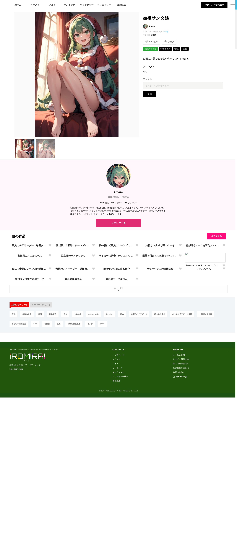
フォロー (116, 202)
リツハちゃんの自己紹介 (160, 387)
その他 (165, 32)
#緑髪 (185, 49)
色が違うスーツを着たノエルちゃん (203, 286)
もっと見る (118, 447)
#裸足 (176, 49)
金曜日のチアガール (143, 473)
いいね (151, 42)
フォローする (118, 222)
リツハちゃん (203, 387)
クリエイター (104, 4)
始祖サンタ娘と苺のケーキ (160, 286)
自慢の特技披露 (76, 483)
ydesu (105, 483)
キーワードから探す (41, 463)
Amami (152, 26)
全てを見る (216, 236)
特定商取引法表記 (181, 518)
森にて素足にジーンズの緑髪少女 (29, 387)
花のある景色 (164, 473)
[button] (24, 148)
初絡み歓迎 (27, 473)
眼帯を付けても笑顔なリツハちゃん (160, 336)
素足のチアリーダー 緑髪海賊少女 (73, 387)
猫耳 (41, 473)
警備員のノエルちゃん (30, 336)
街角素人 (54, 473)
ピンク (92, 483)
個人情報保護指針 (181, 514)
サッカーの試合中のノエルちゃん (116, 336)
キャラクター (87, 4)
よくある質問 (179, 505)
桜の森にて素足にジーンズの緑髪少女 (73, 286)
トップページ (118, 505)
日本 (126, 473)
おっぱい (113, 473)
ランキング (69, 4)
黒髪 (60, 483)
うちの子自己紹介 (19, 483)
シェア (169, 41)
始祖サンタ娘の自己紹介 (116, 387)
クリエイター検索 (120, 527)
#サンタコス (165, 49)
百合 (13, 473)
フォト (52, 4)
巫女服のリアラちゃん (73, 336)
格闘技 (48, 483)
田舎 (67, 473)
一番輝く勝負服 (211, 473)
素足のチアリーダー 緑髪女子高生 (29, 286)
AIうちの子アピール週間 (188, 473)
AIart (36, 483)
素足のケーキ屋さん (116, 437)
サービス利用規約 (181, 510)
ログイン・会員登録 (214, 4)
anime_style (96, 473)
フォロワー (131, 202)
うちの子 (80, 473)
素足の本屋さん (73, 437)
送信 (150, 94)
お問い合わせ (179, 523)
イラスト (35, 4)
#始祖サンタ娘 (150, 49)
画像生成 (121, 4)
